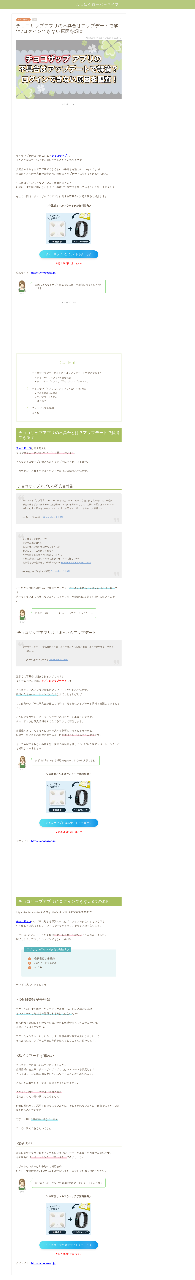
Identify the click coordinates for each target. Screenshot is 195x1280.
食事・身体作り (23, 20)
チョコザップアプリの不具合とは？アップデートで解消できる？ (67, 374)
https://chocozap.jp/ (43, 273)
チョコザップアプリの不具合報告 (54, 379)
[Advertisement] (69, 128)
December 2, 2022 (61, 572)
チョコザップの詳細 (43, 409)
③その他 (41, 402)
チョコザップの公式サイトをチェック (69, 255)
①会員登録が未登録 (47, 394)
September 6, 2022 (53, 518)
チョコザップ (23, 449)
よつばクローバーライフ (97, 4)
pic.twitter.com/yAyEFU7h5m (75, 563)
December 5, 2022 (58, 660)
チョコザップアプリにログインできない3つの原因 (59, 389)
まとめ (35, 413)
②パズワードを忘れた (48, 398)
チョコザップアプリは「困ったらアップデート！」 (63, 382)
